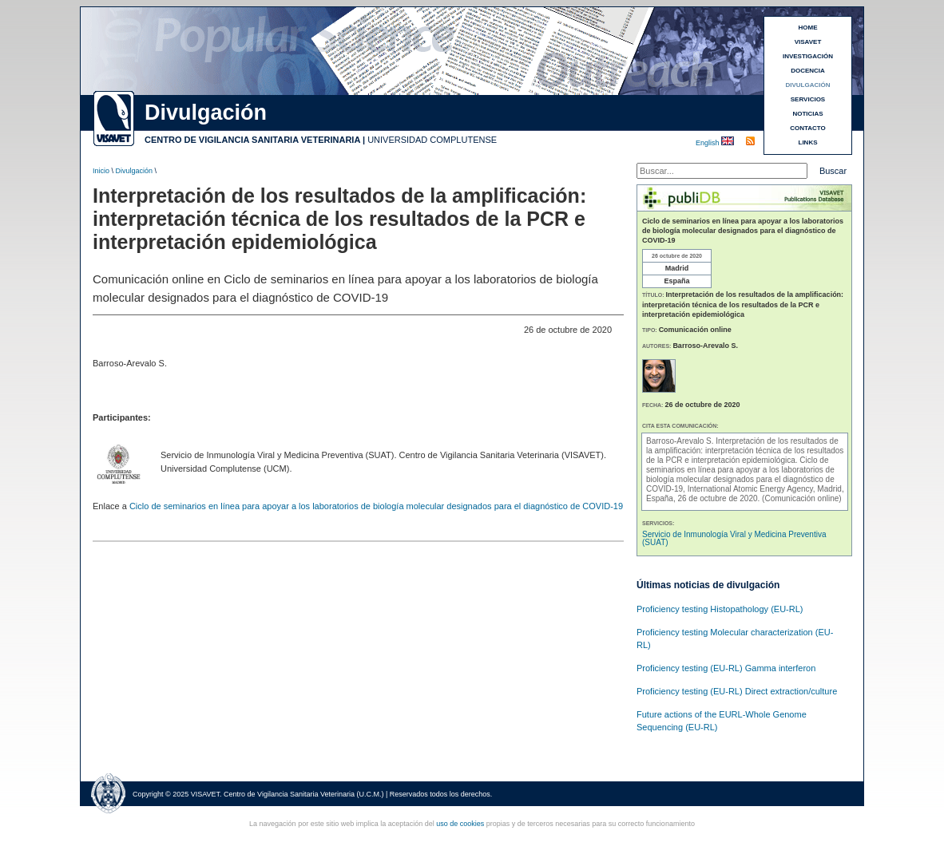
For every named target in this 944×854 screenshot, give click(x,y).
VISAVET (808, 41)
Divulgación (134, 171)
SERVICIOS (808, 99)
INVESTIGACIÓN (808, 56)
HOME (808, 27)
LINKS (808, 142)
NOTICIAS (807, 113)
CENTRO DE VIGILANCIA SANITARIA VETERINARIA (252, 139)
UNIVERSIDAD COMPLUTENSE (432, 139)
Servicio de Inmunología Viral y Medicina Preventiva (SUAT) (734, 538)
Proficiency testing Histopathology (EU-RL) (720, 609)
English (708, 143)
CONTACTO (808, 128)
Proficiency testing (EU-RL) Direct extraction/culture (737, 691)
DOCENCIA (808, 70)
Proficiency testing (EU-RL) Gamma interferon (726, 668)
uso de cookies (460, 824)
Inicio (101, 171)
